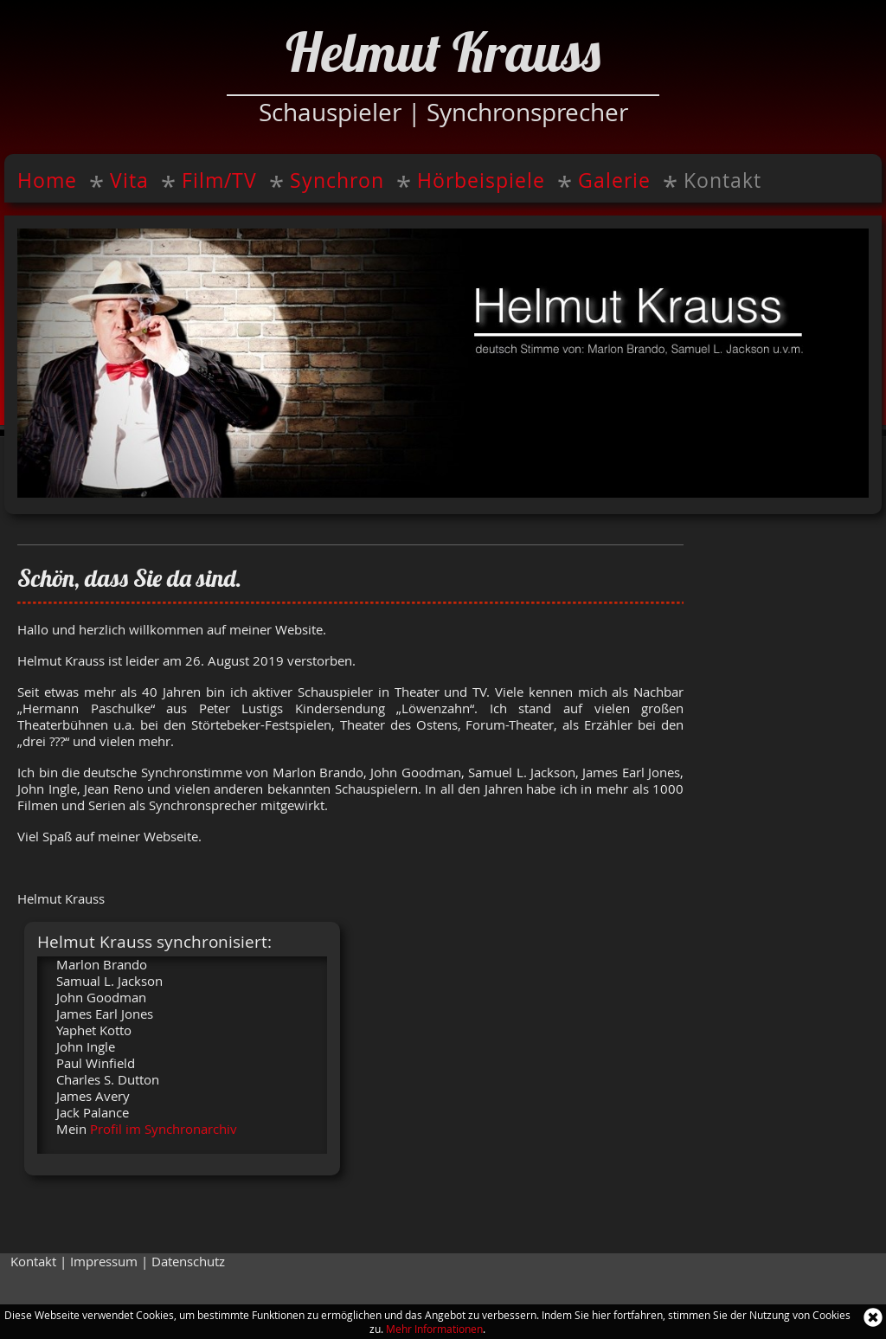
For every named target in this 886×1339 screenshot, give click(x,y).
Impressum (104, 1261)
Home (47, 180)
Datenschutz (188, 1261)
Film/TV (219, 180)
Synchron (337, 180)
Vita (129, 180)
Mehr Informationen (434, 1329)
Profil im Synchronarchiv (163, 1129)
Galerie (614, 180)
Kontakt (722, 180)
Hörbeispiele (481, 180)
